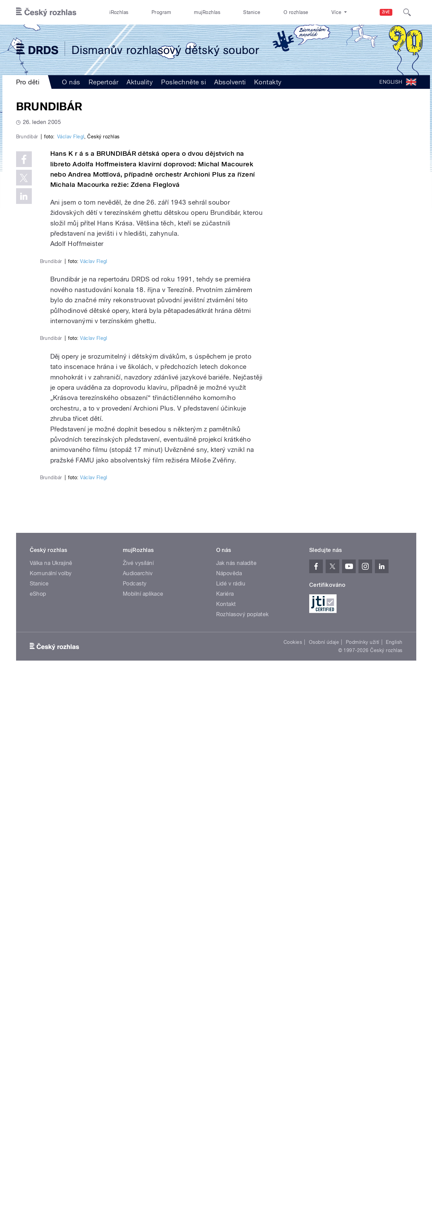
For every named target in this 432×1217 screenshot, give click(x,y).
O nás (71, 82)
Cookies (293, 1182)
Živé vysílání (138, 1103)
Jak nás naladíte (236, 1103)
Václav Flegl (70, 282)
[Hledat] (407, 12)
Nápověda (229, 1113)
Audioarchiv (138, 1113)
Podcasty (135, 1123)
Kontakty (268, 82)
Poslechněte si (183, 82)
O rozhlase (296, 12)
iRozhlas (119, 12)
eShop (38, 1133)
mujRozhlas (207, 12)
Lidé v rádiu (231, 1123)
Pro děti (28, 82)
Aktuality (140, 82)
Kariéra (225, 1133)
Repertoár (103, 82)
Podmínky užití (362, 1182)
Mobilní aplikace (143, 1133)
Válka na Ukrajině (51, 1103)
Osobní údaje (324, 1182)
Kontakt (226, 1143)
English (394, 1182)
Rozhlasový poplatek (242, 1154)
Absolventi (230, 82)
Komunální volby (51, 1113)
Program (161, 12)
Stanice (251, 12)
